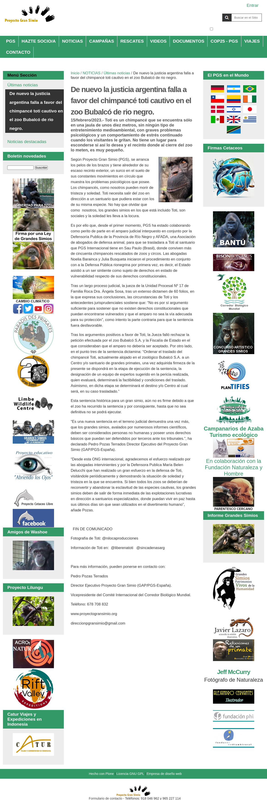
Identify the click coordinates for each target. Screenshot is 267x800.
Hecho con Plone (101, 774)
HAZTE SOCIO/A (39, 41)
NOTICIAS (72, 41)
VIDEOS (158, 41)
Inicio (75, 73)
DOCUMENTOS (188, 41)
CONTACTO (18, 52)
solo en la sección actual (238, 29)
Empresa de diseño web (164, 774)
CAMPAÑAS (101, 41)
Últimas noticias (117, 73)
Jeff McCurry (233, 672)
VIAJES (252, 41)
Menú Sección (22, 75)
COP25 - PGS (224, 41)
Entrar (252, 5)
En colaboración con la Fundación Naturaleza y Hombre (233, 464)
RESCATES (132, 41)
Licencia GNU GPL (130, 774)
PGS (10, 41)
